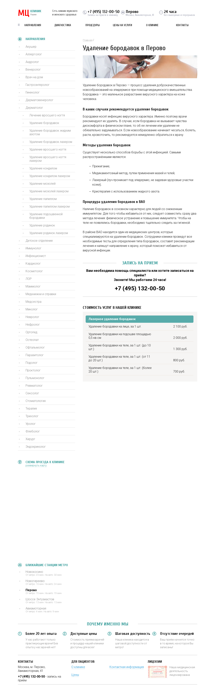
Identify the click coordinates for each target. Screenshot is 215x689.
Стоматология (36, 401)
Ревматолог (34, 385)
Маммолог (33, 286)
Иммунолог (33, 248)
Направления (32, 25)
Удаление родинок (42, 225)
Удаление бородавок (44, 123)
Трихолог (32, 416)
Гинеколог (33, 92)
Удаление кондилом (43, 168)
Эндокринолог (36, 446)
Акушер (31, 46)
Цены (75, 675)
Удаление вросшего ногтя (47, 149)
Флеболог (33, 431)
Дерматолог (34, 107)
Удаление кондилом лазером (49, 176)
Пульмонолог (35, 378)
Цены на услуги (122, 25)
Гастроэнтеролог (38, 85)
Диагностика (62, 25)
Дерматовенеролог (39, 100)
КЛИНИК (29, 13)
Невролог (32, 317)
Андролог (32, 62)
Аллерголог (34, 54)
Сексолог (32, 393)
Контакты (182, 25)
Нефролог (33, 324)
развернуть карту (36, 465)
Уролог (31, 424)
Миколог (32, 309)
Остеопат (32, 340)
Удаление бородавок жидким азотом (50, 132)
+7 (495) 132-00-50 (104, 11)
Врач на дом (34, 77)
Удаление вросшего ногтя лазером (47, 159)
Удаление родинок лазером (48, 233)
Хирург (30, 439)
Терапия (31, 408)
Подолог (32, 363)
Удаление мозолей (42, 183)
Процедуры (92, 25)
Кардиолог (33, 263)
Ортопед (31, 332)
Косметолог (34, 271)
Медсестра (33, 301)
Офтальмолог (35, 347)
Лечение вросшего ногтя (47, 115)
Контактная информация (127, 667)
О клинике (152, 25)
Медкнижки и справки (41, 294)
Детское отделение (39, 240)
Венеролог (33, 69)
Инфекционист (36, 256)
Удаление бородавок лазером (50, 142)
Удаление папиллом (43, 199)
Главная (88, 40)
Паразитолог (35, 355)
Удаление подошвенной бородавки (46, 216)
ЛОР (29, 279)
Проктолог (33, 370)
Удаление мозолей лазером (48, 191)
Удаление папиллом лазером (49, 206)
